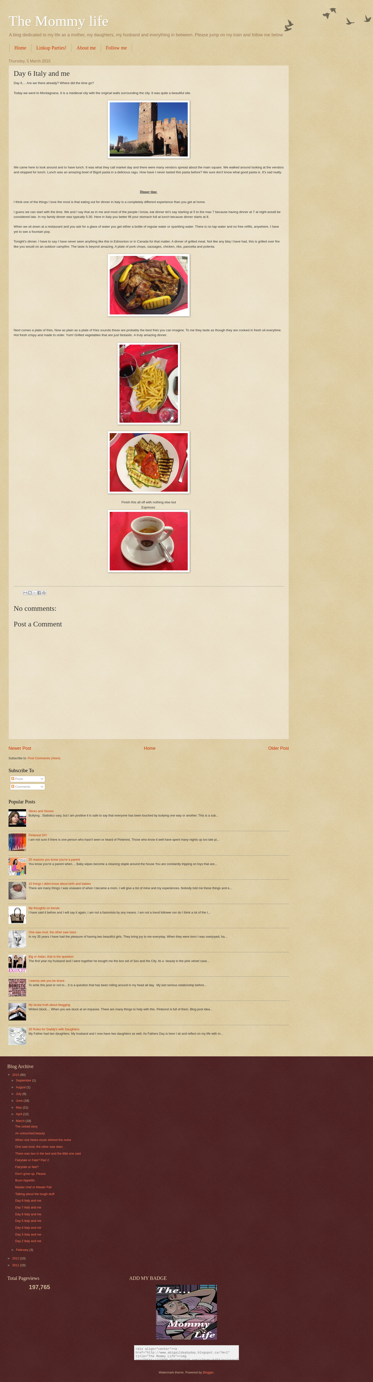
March (20, 1121)
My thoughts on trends (44, 908)
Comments (20, 786)
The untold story (26, 1126)
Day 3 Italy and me (28, 1234)
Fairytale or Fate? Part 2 (32, 1160)
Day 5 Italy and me (28, 1221)
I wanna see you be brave (46, 981)
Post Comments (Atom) (44, 758)
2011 (16, 1265)
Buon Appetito (25, 1180)
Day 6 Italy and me (28, 1214)
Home (20, 47)
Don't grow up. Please (30, 1174)
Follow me (116, 47)
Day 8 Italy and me (28, 1200)
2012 (16, 1258)
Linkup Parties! (51, 47)
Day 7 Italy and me (28, 1207)
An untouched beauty (30, 1133)
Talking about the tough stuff (34, 1194)
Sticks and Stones (41, 811)
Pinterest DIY (38, 835)
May (19, 1107)
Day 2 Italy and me (28, 1241)
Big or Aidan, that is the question (51, 956)
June (20, 1100)
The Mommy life (58, 21)
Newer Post (20, 748)
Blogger (208, 1372)
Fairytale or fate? (27, 1167)
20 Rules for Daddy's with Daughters (54, 1029)
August (21, 1087)
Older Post (278, 748)
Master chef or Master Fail (33, 1187)
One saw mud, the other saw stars (52, 932)
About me (86, 47)
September (24, 1080)
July (19, 1094)
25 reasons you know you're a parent (54, 859)
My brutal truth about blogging (49, 1005)
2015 (16, 1075)
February (22, 1250)
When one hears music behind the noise (43, 1140)
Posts (17, 779)
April (19, 1114)
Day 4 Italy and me (28, 1227)
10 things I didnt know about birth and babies (60, 884)
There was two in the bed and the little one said (48, 1153)
